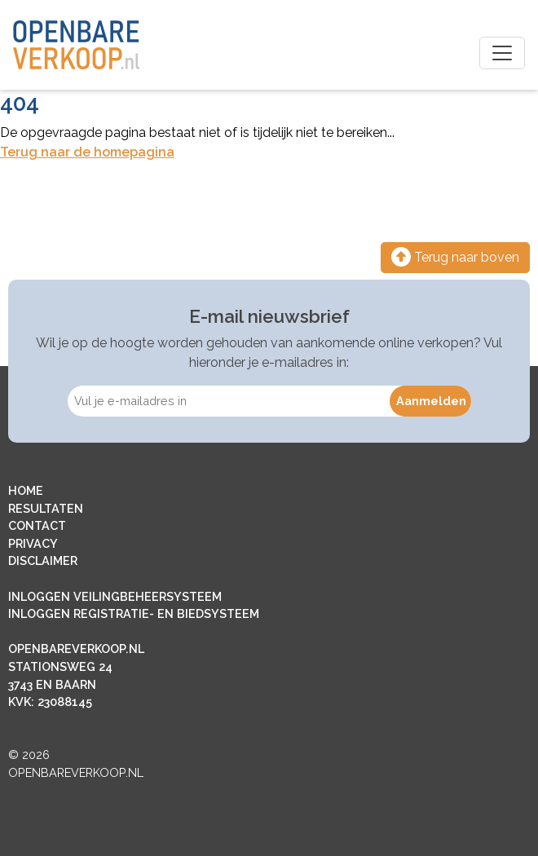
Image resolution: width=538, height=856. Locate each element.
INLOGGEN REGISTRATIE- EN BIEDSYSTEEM (133, 613)
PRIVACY (33, 543)
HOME (25, 490)
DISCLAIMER (42, 560)
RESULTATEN (45, 508)
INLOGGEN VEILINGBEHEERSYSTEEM (115, 596)
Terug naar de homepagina (87, 152)
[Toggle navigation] (502, 53)
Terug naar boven (455, 257)
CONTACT (37, 525)
